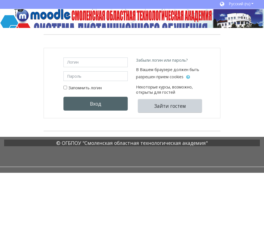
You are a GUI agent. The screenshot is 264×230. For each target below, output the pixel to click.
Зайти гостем (170, 106)
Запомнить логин (85, 87)
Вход (95, 103)
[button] (237, 4)
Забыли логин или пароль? (162, 60)
